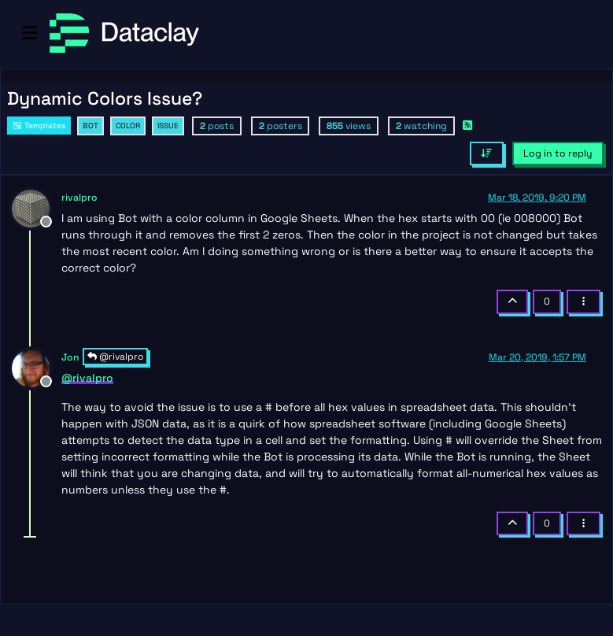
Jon (70, 357)
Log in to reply (558, 153)
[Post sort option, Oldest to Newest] (487, 153)
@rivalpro (115, 356)
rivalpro (79, 197)
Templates (39, 125)
